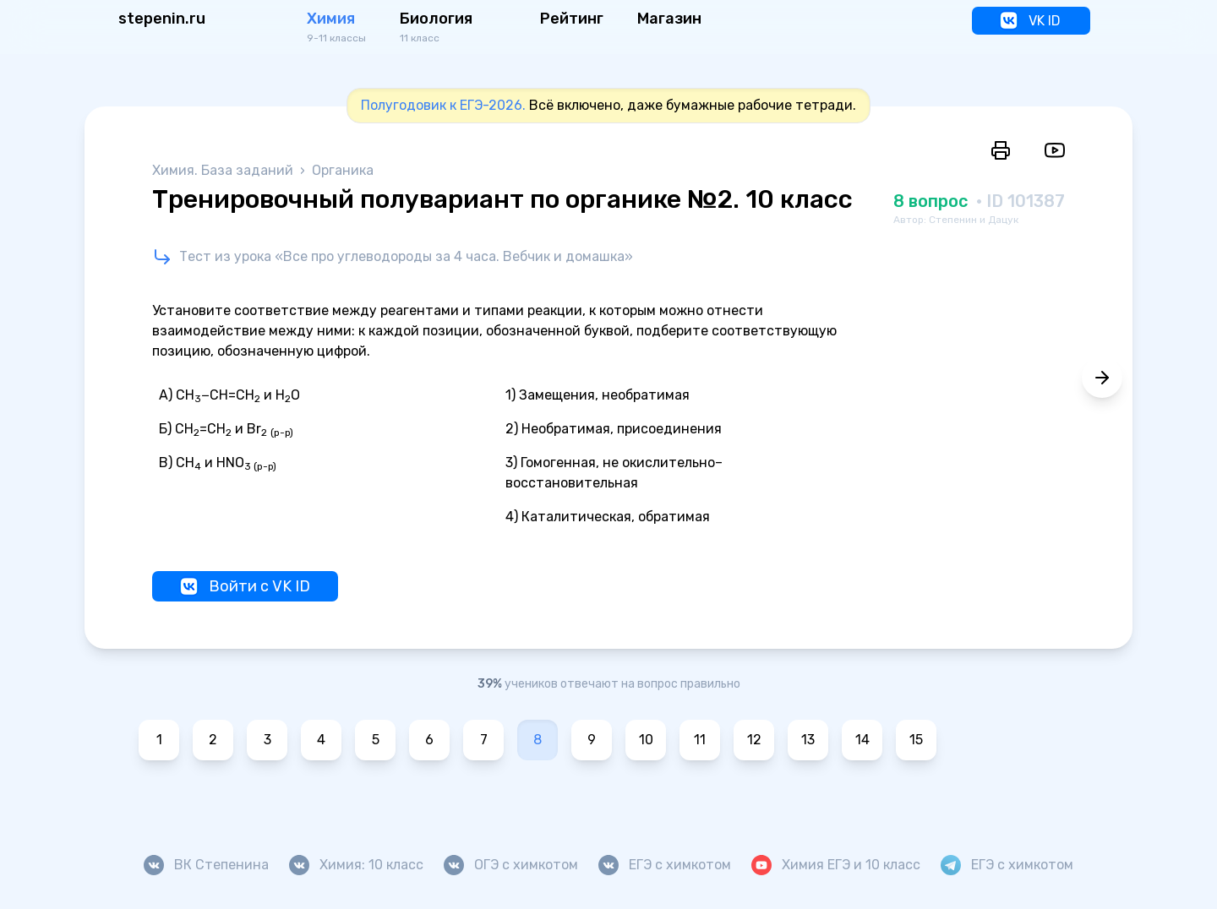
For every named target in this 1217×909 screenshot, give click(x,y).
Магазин (669, 18)
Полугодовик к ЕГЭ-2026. (443, 105)
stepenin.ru (161, 18)
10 (646, 740)
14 (862, 740)
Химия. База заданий (224, 170)
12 (754, 740)
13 (808, 740)
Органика (343, 170)
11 (700, 740)
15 (916, 740)
